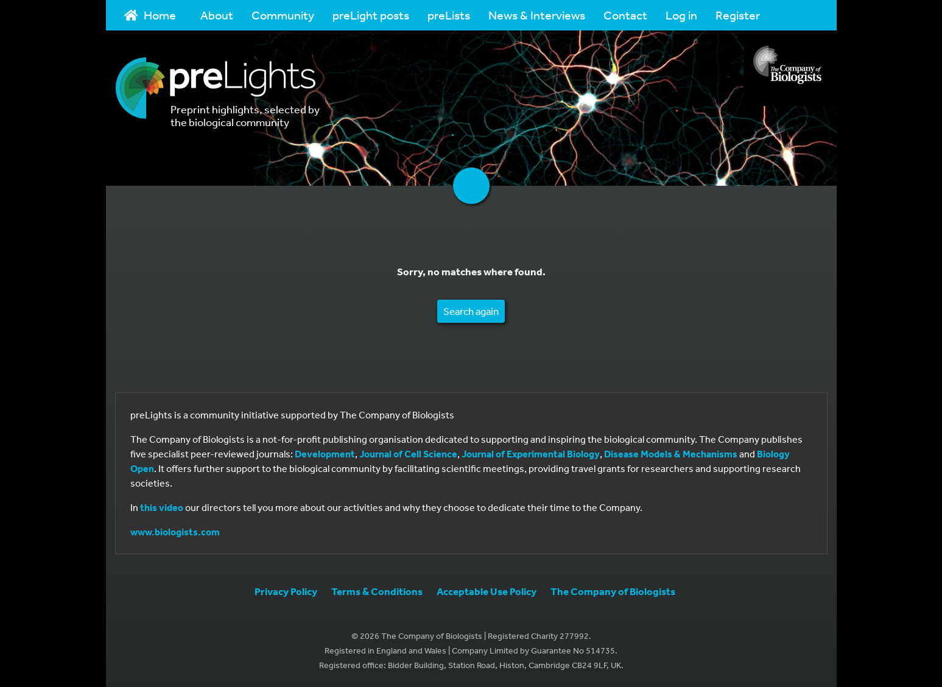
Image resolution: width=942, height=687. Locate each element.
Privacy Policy (286, 591)
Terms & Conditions (377, 591)
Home (150, 15)
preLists (448, 15)
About (216, 15)
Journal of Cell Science (408, 454)
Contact (625, 15)
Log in (681, 15)
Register (737, 15)
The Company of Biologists (612, 591)
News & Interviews (536, 15)
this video (161, 507)
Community (282, 15)
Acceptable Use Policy (486, 591)
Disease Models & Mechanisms (670, 454)
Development (325, 454)
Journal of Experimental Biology (531, 454)
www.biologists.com (175, 532)
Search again (471, 311)
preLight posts (370, 15)
